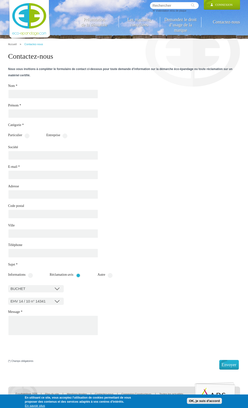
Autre (101, 274)
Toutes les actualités (171, 394)
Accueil (12, 44)
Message (15, 312)
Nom (13, 86)
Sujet (13, 264)
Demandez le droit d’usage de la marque (180, 22)
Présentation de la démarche (94, 22)
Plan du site (52, 394)
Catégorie (16, 125)
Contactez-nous (226, 22)
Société (13, 147)
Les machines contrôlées (139, 22)
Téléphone (15, 245)
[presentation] (45, 350)
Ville (11, 225)
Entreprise (53, 135)
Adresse (13, 186)
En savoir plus (35, 406)
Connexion (224, 5)
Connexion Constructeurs (136, 394)
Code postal (16, 206)
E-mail (14, 167)
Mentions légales (77, 394)
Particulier (15, 135)
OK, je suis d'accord (204, 401)
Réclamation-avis (61, 274)
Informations (17, 274)
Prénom (14, 105)
